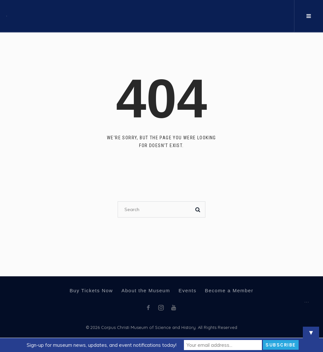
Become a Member (229, 290)
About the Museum (146, 290)
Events (188, 290)
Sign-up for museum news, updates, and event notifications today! (101, 345)
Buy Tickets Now (91, 290)
